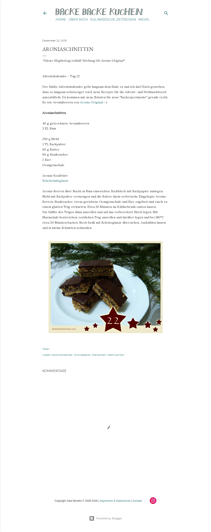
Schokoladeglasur (55, 181)
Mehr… (144, 20)
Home (61, 20)
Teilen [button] (45, 348)
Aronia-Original (91, 102)
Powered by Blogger (105, 518)
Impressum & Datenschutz (115, 500)
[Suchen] (166, 12)
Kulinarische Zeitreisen (113, 20)
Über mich (78, 20)
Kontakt (137, 500)
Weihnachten (116, 354)
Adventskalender (62, 354)
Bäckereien (99, 354)
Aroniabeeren (82, 354)
